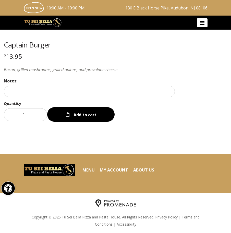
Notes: (10, 81)
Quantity (12, 103)
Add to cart (84, 115)
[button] (8, 188)
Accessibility (126, 224)
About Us (143, 170)
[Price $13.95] (13, 56)
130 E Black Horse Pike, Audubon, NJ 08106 (166, 8)
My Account (114, 170)
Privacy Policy (166, 217)
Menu (88, 170)
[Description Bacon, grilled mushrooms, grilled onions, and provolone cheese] (89, 69)
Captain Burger (27, 44)
